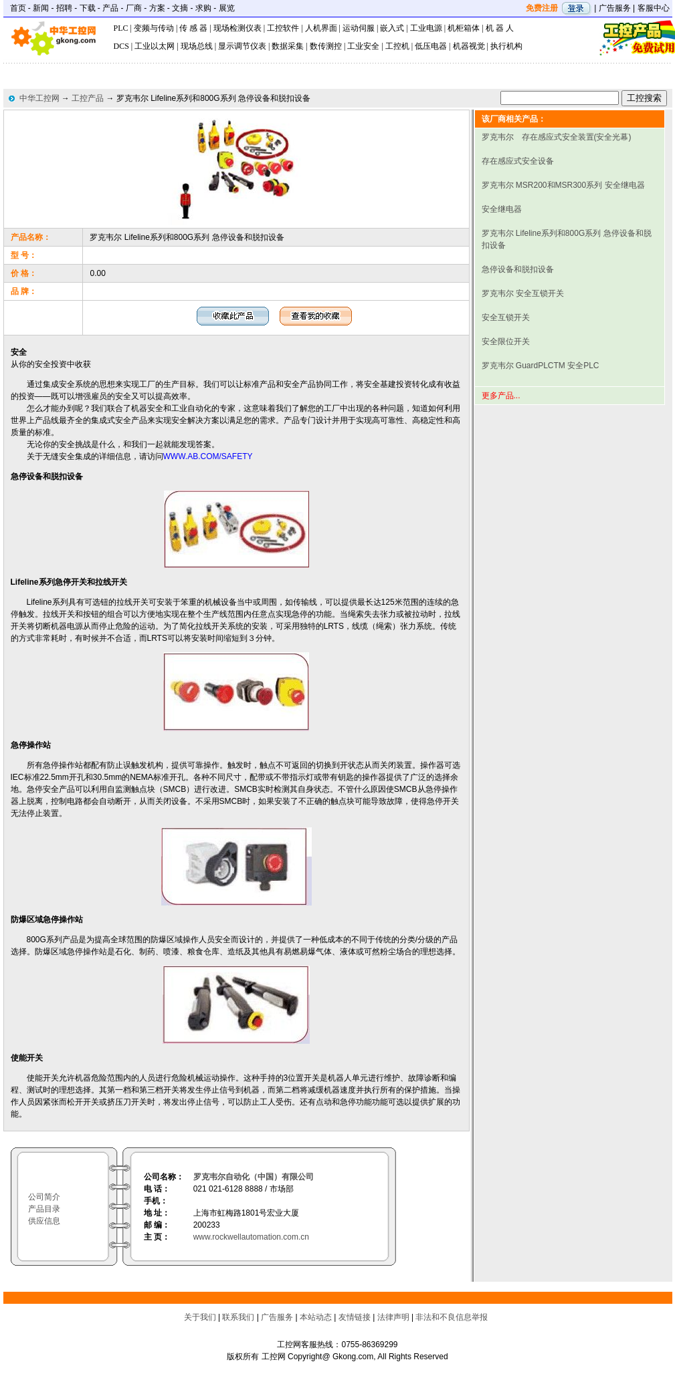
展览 (227, 8)
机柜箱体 (464, 28)
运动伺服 (359, 28)
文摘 (180, 8)
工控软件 (283, 28)
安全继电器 (502, 209)
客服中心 (654, 8)
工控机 (397, 46)
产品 (110, 8)
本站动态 (316, 1317)
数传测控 (326, 46)
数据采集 (288, 46)
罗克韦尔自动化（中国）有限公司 (253, 1176)
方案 (157, 8)
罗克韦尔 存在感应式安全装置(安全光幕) (557, 137)
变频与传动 (154, 28)
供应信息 (44, 1221)
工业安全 (363, 46)
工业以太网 (154, 46)
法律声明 (393, 1317)
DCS (121, 46)
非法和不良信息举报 (451, 1317)
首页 (18, 8)
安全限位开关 (506, 341)
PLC (121, 28)
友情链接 (355, 1317)
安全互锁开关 (506, 317)
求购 (203, 8)
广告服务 (615, 8)
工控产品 (88, 98)
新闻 (41, 8)
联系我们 (238, 1317)
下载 (88, 8)
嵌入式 (392, 28)
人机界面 (321, 28)
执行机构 (506, 46)
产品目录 (44, 1209)
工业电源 (426, 28)
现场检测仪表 (237, 28)
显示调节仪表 (242, 46)
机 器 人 (500, 28)
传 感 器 (193, 28)
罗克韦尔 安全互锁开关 (523, 293)
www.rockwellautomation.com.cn (251, 1237)
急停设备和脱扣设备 (518, 269)
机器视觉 (469, 46)
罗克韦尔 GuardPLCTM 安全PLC (540, 365)
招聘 (64, 8)
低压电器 (431, 46)
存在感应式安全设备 (518, 161)
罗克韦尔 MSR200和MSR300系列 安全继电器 (563, 185)
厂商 (134, 8)
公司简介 (44, 1197)
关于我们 (200, 1317)
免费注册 (542, 8)
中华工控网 (39, 98)
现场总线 (197, 46)
